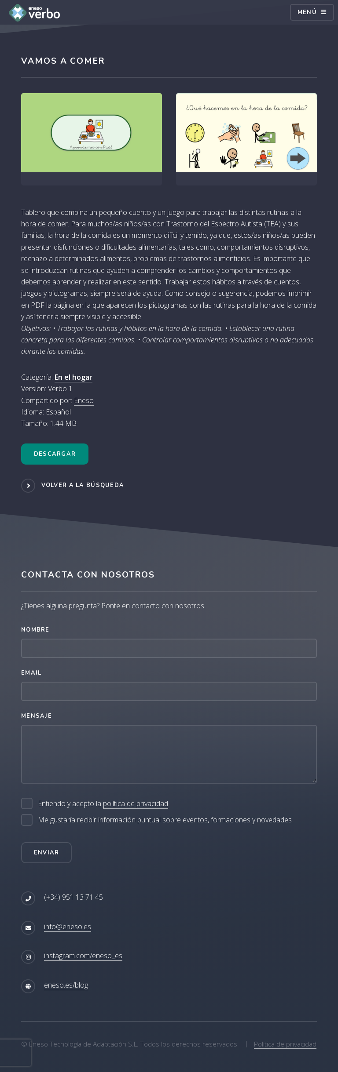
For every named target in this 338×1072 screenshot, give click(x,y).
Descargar (55, 454)
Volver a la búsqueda (83, 485)
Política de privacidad (285, 1043)
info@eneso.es (67, 926)
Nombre (35, 630)
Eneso (84, 400)
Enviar (46, 853)
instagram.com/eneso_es (83, 955)
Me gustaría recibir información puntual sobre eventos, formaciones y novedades (165, 820)
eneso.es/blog (66, 985)
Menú (307, 12)
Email (31, 673)
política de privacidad (135, 803)
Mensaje (36, 716)
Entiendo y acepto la (103, 804)
